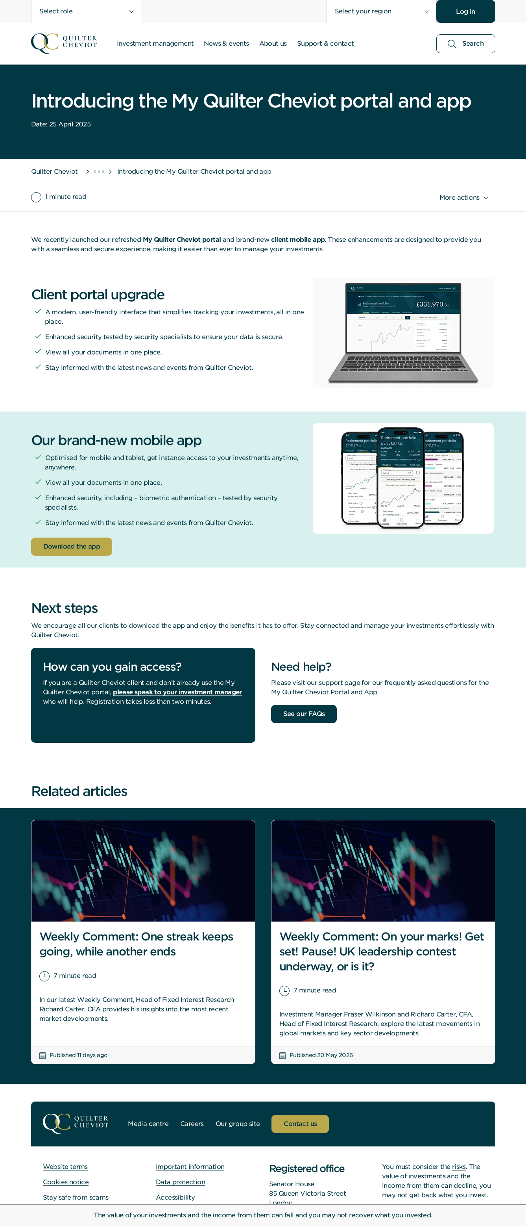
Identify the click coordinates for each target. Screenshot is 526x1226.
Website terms (65, 1166)
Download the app (71, 546)
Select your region (363, 11)
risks (459, 1166)
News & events (226, 43)
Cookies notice (66, 1182)
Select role (55, 11)
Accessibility (175, 1197)
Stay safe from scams (76, 1197)
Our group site (238, 1124)
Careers (192, 1124)
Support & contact (325, 43)
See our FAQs (304, 714)
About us (273, 43)
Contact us (300, 1124)
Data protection (180, 1182)
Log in (465, 11)
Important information (190, 1166)
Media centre (148, 1124)
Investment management (155, 43)
